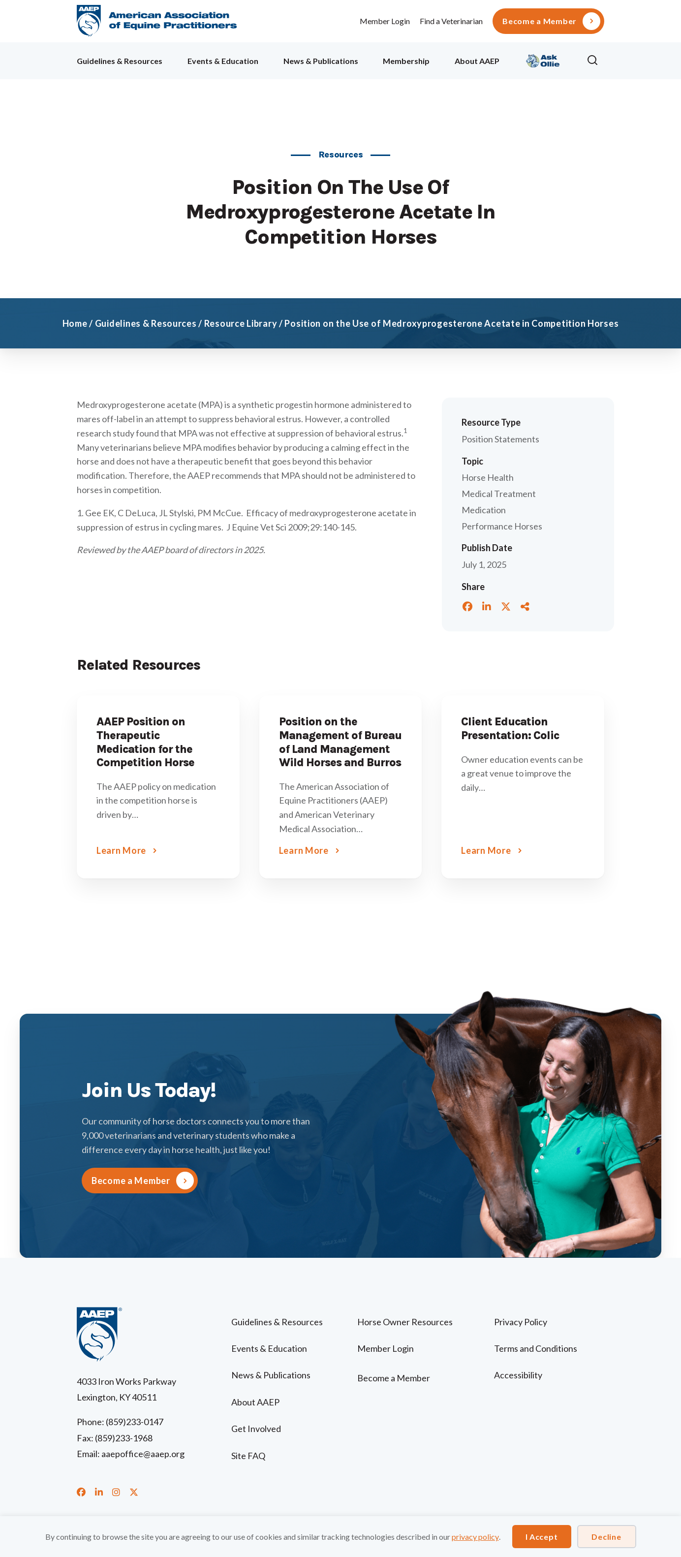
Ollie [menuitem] (543, 59)
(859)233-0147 (134, 1421)
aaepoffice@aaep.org (143, 1453)
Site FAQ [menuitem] (248, 1455)
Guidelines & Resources (146, 323)
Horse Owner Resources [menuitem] (405, 1321)
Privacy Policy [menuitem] (520, 1321)
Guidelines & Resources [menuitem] (119, 60)
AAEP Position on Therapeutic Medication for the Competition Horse (145, 742)
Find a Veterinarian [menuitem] (451, 21)
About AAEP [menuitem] (477, 60)
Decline (606, 1536)
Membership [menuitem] (406, 60)
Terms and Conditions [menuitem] (535, 1348)
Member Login (385, 21)
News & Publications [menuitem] (320, 60)
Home (75, 323)
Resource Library (241, 323)
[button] (595, 60)
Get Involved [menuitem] (256, 1428)
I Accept (542, 1536)
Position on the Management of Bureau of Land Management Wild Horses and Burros (340, 742)
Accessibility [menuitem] (518, 1375)
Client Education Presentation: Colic (510, 728)
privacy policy (475, 1536)
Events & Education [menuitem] (222, 60)
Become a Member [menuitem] (539, 21)
